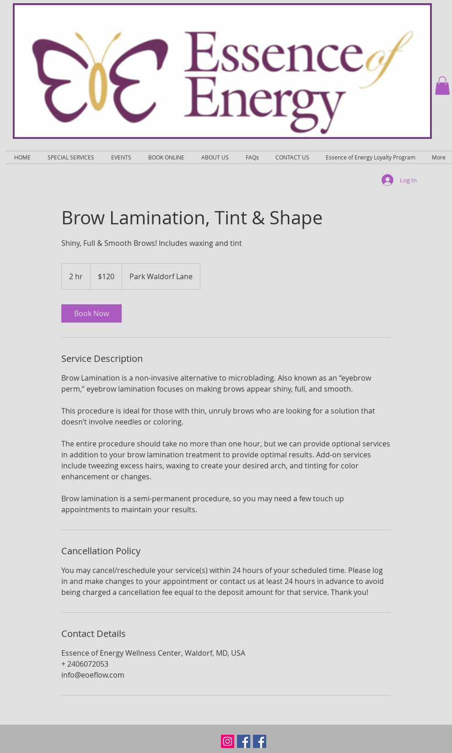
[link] (91, 313)
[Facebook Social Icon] (243, 741)
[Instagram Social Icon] (227, 741)
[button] (442, 85)
